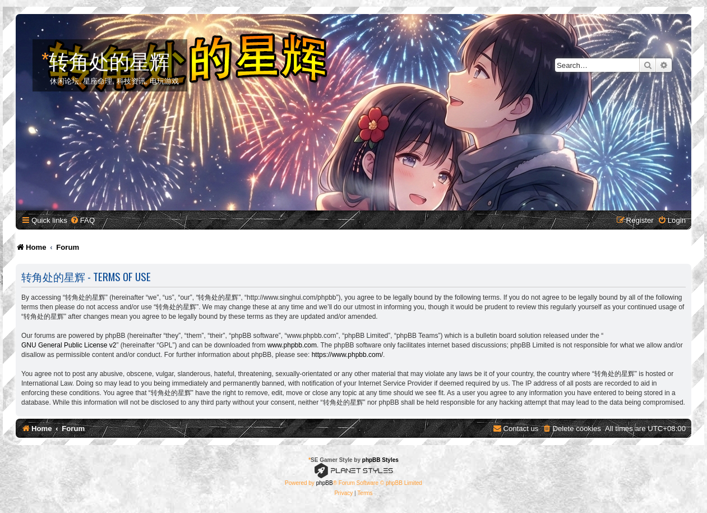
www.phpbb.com (292, 345)
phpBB (324, 483)
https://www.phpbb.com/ (347, 355)
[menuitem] (82, 220)
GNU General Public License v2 (68, 345)
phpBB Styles (380, 460)
